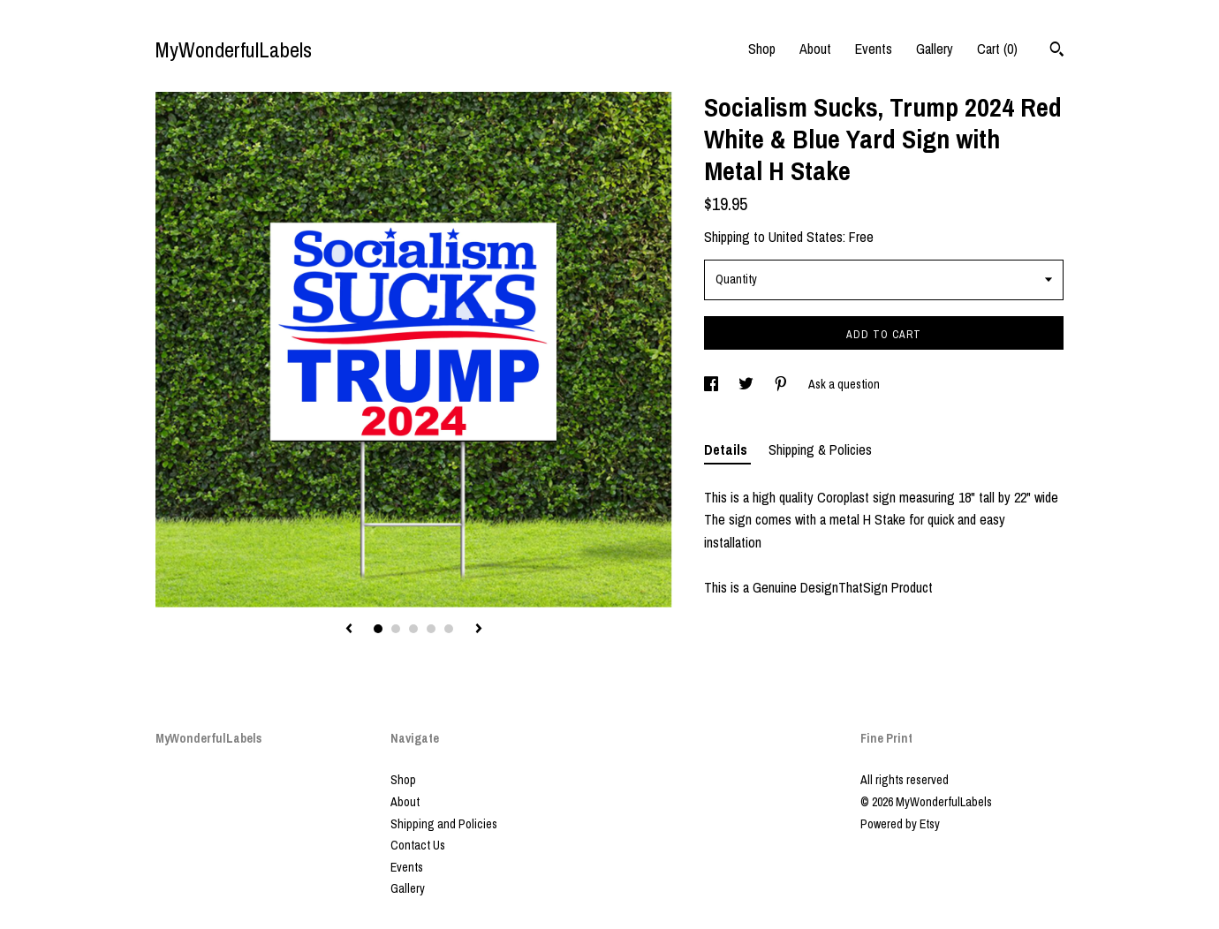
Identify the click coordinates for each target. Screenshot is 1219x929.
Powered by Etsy (900, 824)
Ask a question (844, 384)
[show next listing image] (478, 629)
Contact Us (417, 845)
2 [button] (395, 628)
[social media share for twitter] (747, 384)
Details (727, 449)
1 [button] (378, 628)
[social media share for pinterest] (782, 384)
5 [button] (448, 628)
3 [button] (413, 628)
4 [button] (431, 628)
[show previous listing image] (348, 629)
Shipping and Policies (443, 824)
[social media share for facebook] (712, 384)
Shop (762, 48)
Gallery (934, 48)
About (815, 48)
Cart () (997, 48)
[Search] (1057, 51)
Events (873, 48)
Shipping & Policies (820, 449)
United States (805, 236)
